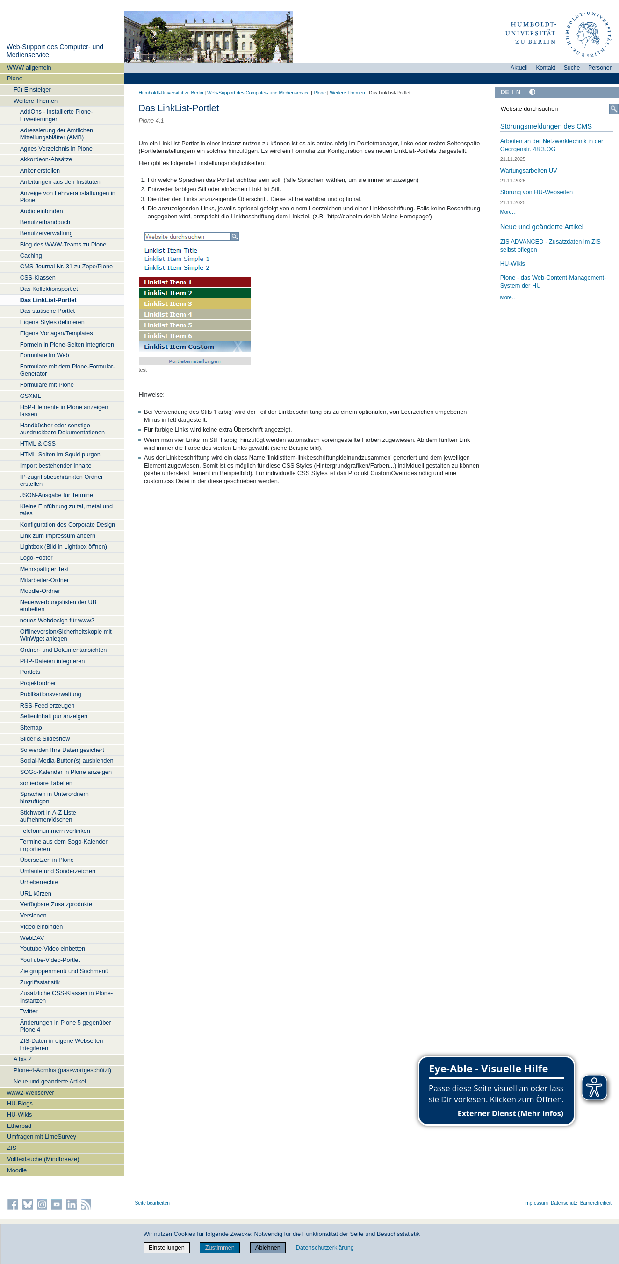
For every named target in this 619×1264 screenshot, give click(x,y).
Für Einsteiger (32, 89)
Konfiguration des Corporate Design (67, 524)
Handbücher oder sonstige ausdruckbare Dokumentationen (62, 429)
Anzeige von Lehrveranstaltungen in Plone (67, 196)
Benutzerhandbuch (45, 221)
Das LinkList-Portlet (48, 299)
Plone (14, 78)
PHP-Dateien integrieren (52, 661)
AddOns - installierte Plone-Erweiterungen (56, 115)
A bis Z (23, 1058)
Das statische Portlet (47, 310)
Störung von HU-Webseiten (536, 191)
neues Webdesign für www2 (57, 620)
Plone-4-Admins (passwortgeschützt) (62, 1070)
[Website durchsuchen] (556, 109)
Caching (31, 255)
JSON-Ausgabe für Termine (56, 494)
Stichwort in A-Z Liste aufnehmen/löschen (48, 816)
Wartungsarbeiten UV (528, 170)
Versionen (33, 915)
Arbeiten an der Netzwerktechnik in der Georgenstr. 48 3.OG (552, 144)
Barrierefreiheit (596, 1203)
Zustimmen (220, 1247)
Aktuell (519, 68)
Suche (572, 68)
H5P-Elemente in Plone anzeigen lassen (64, 411)
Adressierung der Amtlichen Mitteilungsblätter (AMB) (57, 134)
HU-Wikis (19, 1114)
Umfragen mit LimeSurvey (41, 1136)
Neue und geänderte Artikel (50, 1081)
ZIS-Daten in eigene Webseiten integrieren (61, 1044)
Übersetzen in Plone (47, 859)
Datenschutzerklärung (324, 1247)
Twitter (29, 1011)
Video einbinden (41, 926)
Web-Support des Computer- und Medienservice (258, 92)
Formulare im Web (44, 355)
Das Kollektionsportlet (49, 288)
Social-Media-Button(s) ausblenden (67, 760)
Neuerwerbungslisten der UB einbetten (58, 606)
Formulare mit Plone (47, 384)
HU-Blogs (20, 1103)
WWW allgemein (29, 67)
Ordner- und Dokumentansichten (63, 649)
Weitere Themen (36, 100)
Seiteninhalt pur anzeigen (53, 716)
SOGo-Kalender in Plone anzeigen (66, 771)
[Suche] (614, 109)
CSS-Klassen (38, 277)
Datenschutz (564, 1203)
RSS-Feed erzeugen (47, 705)
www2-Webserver (30, 1092)
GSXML (30, 395)
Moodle (17, 1170)
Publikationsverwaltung (50, 694)
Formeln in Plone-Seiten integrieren (67, 344)
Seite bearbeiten (152, 1203)
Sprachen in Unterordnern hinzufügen (54, 797)
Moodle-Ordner (40, 590)
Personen (600, 68)
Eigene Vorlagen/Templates (56, 333)
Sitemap (31, 727)
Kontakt (545, 68)
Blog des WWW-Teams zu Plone (63, 244)
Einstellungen (167, 1247)
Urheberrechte (39, 882)
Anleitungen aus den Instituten (60, 181)
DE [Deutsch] (505, 91)
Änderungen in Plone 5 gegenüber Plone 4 (65, 1026)
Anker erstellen (40, 170)
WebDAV (32, 937)
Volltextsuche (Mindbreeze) (43, 1159)
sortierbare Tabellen (46, 783)
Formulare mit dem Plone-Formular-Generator (67, 370)
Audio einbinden (41, 211)
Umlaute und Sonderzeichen (58, 870)
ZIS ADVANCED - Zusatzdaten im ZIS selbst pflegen (550, 245)
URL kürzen (35, 893)
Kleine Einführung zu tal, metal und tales (66, 510)
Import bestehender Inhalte (56, 465)
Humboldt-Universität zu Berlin (171, 92)
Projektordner (38, 682)
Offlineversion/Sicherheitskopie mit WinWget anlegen (66, 635)
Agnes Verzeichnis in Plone (56, 148)
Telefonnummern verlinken (55, 830)
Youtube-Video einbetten (52, 948)
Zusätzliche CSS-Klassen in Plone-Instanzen (66, 997)
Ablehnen (268, 1247)
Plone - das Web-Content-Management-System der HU (553, 281)
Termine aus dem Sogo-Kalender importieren (64, 845)
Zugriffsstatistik (40, 982)
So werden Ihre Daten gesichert (62, 749)
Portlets (30, 671)
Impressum (536, 1203)
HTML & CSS (38, 443)
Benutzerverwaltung (46, 233)
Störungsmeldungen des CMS (546, 126)
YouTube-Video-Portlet (50, 959)
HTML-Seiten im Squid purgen (60, 454)
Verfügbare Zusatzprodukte (56, 904)
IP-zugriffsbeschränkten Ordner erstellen (61, 480)
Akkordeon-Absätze (46, 159)
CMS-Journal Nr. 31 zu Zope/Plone (66, 266)
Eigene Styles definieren (52, 321)
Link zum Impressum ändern (57, 535)
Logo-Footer (36, 557)
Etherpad (19, 1125)
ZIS (11, 1147)
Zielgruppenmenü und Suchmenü (64, 971)
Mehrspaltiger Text (44, 568)
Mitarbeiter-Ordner (44, 580)
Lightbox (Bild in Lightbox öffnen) (63, 546)
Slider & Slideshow (45, 738)
